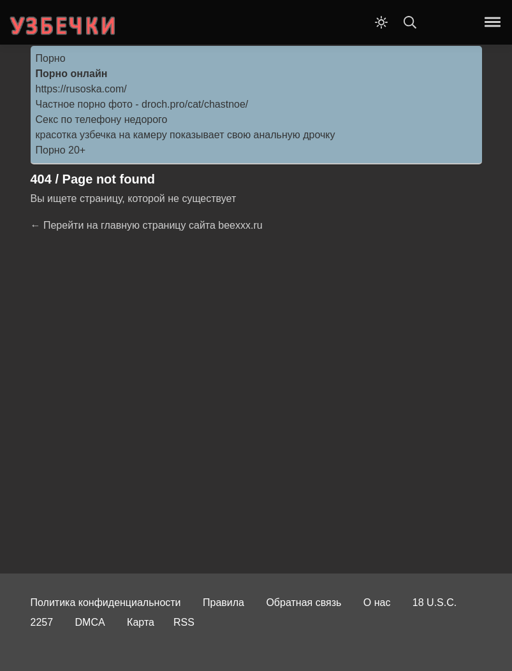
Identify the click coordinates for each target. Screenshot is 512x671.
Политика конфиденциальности (106, 602)
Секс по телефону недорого (102, 119)
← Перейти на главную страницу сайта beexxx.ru (147, 225)
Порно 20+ (61, 150)
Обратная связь (303, 602)
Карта (140, 622)
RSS (183, 622)
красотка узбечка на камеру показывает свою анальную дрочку (185, 134)
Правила (223, 602)
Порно (51, 58)
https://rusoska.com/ (81, 88)
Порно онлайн (72, 73)
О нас (377, 602)
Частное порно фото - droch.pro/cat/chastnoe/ (142, 104)
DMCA (90, 622)
